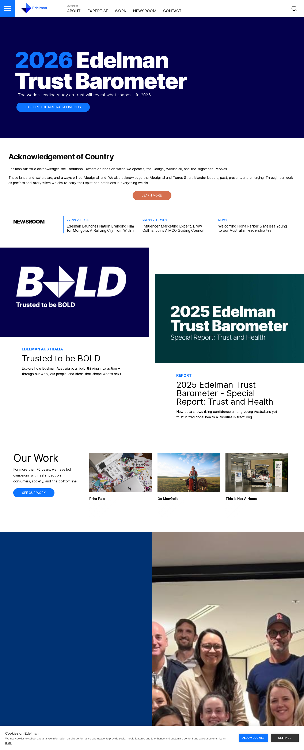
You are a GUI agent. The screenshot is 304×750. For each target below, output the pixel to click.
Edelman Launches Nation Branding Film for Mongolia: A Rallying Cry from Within (100, 228)
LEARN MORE (152, 195)
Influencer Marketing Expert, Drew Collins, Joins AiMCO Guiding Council (173, 228)
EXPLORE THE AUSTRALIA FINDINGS (53, 107)
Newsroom (144, 11)
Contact (172, 11)
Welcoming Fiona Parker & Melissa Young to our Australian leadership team (252, 228)
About (74, 11)
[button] (7, 8)
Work (120, 11)
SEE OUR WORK (34, 493)
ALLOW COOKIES (253, 738)
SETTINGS (284, 738)
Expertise (97, 11)
